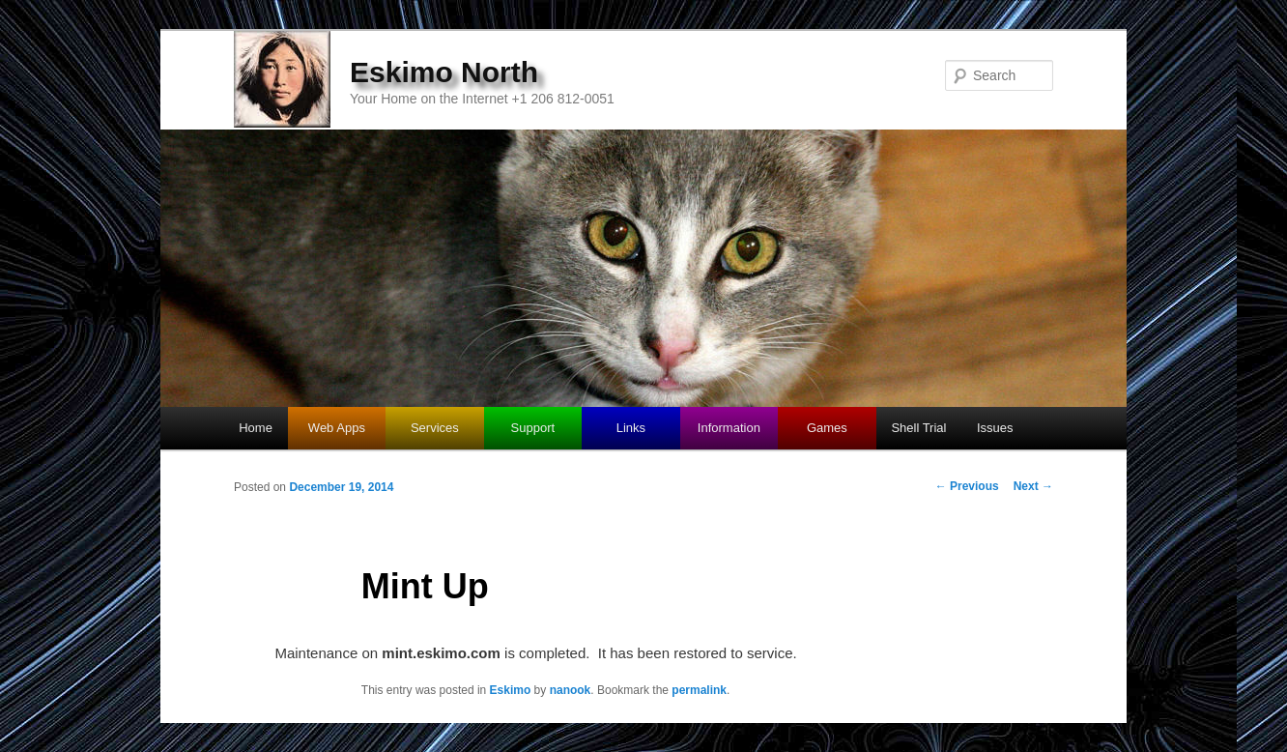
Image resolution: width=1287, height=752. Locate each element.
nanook (570, 690)
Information (729, 427)
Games (827, 427)
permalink (699, 690)
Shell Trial (918, 427)
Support (533, 427)
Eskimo (510, 690)
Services (435, 427)
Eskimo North (444, 72)
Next (1033, 486)
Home (255, 427)
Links (630, 427)
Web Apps (336, 427)
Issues (995, 427)
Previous (967, 486)
